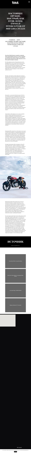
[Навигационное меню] (29, 1)
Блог (18, 40)
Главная (12, 40)
